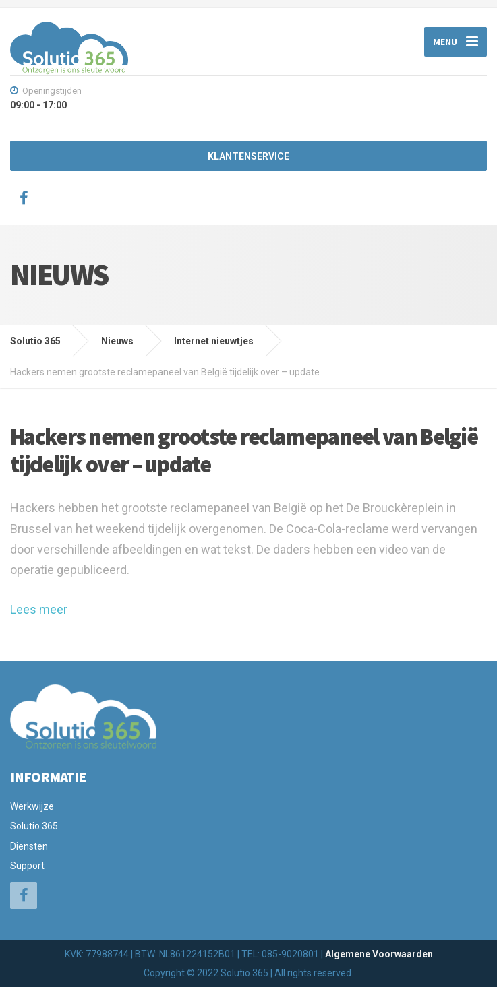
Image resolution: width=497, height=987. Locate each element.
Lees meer (38, 609)
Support (27, 865)
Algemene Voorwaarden (379, 954)
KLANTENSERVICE (248, 156)
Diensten (29, 846)
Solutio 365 (34, 826)
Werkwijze (32, 806)
